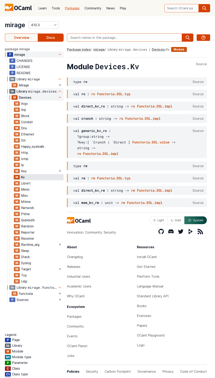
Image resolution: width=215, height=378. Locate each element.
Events (72, 336)
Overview (21, 38)
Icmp (24, 159)
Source (201, 64)
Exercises (144, 316)
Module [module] (179, 49)
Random (27, 226)
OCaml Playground (151, 335)
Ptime (25, 214)
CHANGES (24, 61)
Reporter (27, 232)
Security (92, 371)
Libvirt (26, 183)
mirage (15, 25)
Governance (146, 371)
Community (92, 8)
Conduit (27, 122)
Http (24, 153)
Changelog (75, 257)
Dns (24, 128)
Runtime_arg (30, 245)
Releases (73, 267)
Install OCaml (147, 257)
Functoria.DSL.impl (154, 106)
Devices (25, 97)
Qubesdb (28, 220)
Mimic (25, 189)
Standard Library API (153, 296)
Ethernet (27, 134)
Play (123, 8)
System (195, 220)
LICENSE (23, 67)
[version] (43, 25)
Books (141, 306)
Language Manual (150, 286)
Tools (56, 8)
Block (25, 116)
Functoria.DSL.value (150, 142)
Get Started (146, 267)
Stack (25, 257)
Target (26, 269)
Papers (142, 325)
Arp (23, 110)
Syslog (26, 263)
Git (23, 140)
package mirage (17, 49)
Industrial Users (78, 276)
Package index (79, 49)
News (110, 8)
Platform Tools (148, 276)
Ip (22, 165)
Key (24, 171)
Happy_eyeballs (32, 146)
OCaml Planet (77, 346)
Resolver (27, 238)
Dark (176, 220)
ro (93, 94)
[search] (204, 8)
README (24, 73)
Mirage (24, 85)
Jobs (70, 356)
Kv (23, 177)
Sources (23, 300)
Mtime (26, 202)
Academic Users (79, 286)
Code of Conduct (193, 371)
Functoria (26, 294)
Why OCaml (75, 296)
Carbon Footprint (118, 371)
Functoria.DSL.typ (113, 94)
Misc (24, 195)
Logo (141, 345)
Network (27, 208)
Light (158, 220)
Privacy (168, 371)
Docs (51, 38)
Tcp (24, 275)
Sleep (25, 251)
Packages (72, 8)
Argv (24, 104)
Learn (42, 8)
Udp (24, 281)
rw (93, 178)
